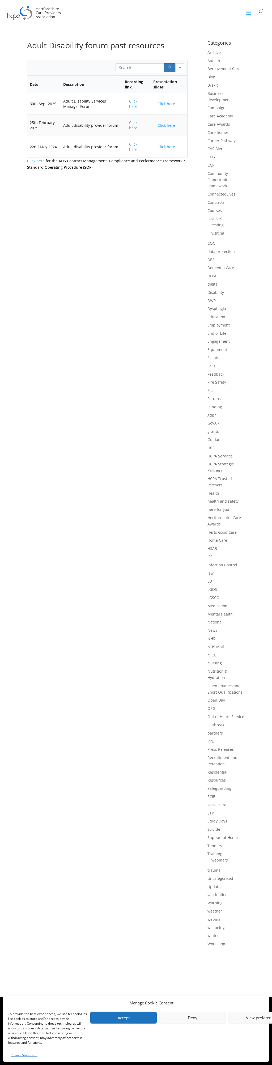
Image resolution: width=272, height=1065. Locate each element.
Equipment (217, 349)
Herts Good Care (222, 532)
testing (217, 224)
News (212, 630)
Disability (215, 292)
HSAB (212, 548)
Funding (214, 406)
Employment (218, 325)
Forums (214, 398)
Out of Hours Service (225, 716)
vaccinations (218, 894)
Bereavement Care (223, 68)
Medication (217, 605)
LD (209, 581)
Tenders (214, 845)
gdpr (211, 415)
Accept (124, 1017)
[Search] (169, 67)
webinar (214, 919)
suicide (213, 829)
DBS (211, 259)
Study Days (217, 821)
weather (214, 911)
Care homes (218, 132)
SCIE (211, 796)
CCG (211, 156)
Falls (211, 365)
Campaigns (217, 107)
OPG (211, 708)
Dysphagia (216, 308)
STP (210, 813)
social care (216, 804)
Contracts (215, 202)
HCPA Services (220, 456)
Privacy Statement (24, 1055)
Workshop (216, 943)
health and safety (223, 501)
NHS (211, 638)
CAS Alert (215, 148)
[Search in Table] (140, 67)
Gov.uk (213, 423)
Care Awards (218, 124)
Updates (214, 886)
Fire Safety (216, 382)
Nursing (214, 662)
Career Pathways (222, 140)
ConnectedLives (221, 194)
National (215, 622)
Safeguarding (219, 788)
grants (213, 431)
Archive (214, 52)
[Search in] (179, 67)
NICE (211, 654)
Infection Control (222, 564)
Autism (213, 60)
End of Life (216, 333)
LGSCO (213, 597)
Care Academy (220, 115)
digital (213, 284)
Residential (217, 772)
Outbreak (215, 724)
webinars (219, 860)
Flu (210, 390)
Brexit (212, 85)
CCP (210, 165)
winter (213, 935)
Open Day (216, 700)
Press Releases (220, 749)
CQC (211, 243)
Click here (133, 104)
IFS (209, 556)
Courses (214, 210)
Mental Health (220, 614)
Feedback (215, 374)
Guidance (215, 439)
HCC (211, 447)
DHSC (212, 275)
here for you (218, 509)
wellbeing (216, 927)
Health (213, 493)
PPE (210, 741)
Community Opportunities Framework (219, 180)
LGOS (212, 589)
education (216, 316)
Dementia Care (220, 267)
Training (214, 853)
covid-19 (214, 218)
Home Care (217, 540)
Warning (215, 902)
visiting (217, 233)
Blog (211, 76)
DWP (211, 300)
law (210, 573)
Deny (192, 1017)
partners (215, 733)
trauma (213, 870)
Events (213, 357)
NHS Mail (215, 646)
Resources (216, 780)
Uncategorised (220, 878)
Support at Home (222, 837)
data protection (221, 251)
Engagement (218, 341)
